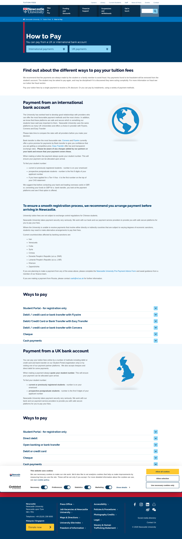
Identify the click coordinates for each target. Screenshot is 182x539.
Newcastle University (32, 22)
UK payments (79, 49)
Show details (121, 534)
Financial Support (88, 12)
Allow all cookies (163, 519)
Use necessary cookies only (162, 532)
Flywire (76, 140)
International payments (41, 49)
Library (102, 2)
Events (147, 2)
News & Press (136, 2)
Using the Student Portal (107, 482)
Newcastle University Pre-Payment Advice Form (116, 271)
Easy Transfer (58, 146)
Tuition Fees (29, 2)
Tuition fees (32, 482)
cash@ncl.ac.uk (77, 278)
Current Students (115, 2)
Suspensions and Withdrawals (111, 12)
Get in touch (132, 12)
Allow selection (162, 525)
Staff (126, 2)
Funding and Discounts (68, 12)
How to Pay (50, 12)
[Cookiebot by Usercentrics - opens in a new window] (15, 534)
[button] (156, 308)
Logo (33, 12)
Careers (94, 2)
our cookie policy (41, 527)
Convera (65, 140)
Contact (156, 2)
